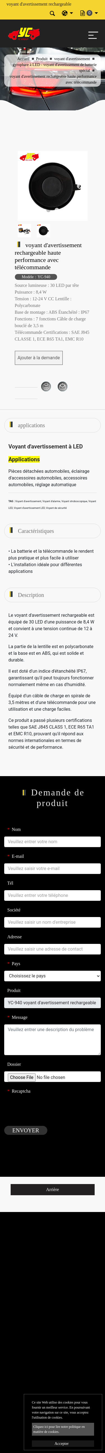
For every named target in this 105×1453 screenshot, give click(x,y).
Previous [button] (25, 186)
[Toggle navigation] (92, 33)
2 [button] (57, 210)
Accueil (23, 59)
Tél (10, 883)
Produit (42, 59)
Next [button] (80, 186)
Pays (13, 963)
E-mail (15, 856)
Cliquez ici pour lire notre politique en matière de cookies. (59, 1429)
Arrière (52, 1189)
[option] (53, 186)
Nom (14, 829)
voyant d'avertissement (72, 59)
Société (13, 910)
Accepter (62, 1444)
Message (17, 1017)
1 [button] (48, 210)
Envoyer (25, 1130)
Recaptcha (19, 1091)
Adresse (14, 936)
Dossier (14, 1064)
